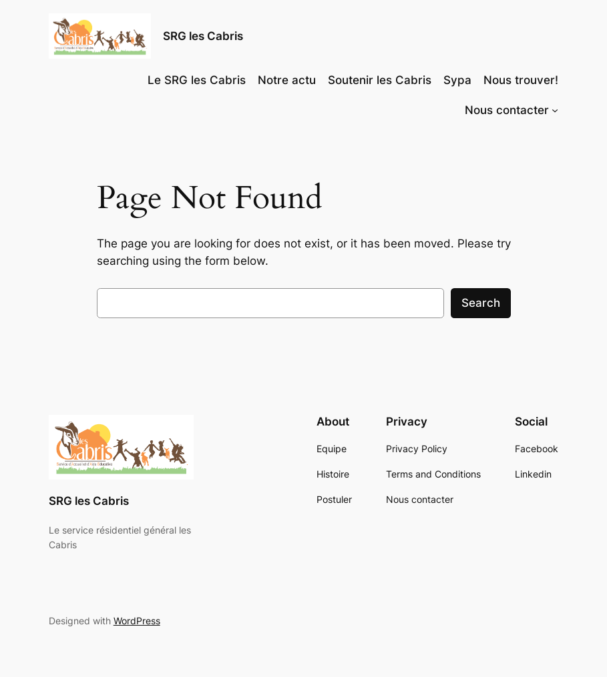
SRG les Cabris (203, 36)
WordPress (137, 620)
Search (480, 302)
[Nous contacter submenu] (555, 110)
